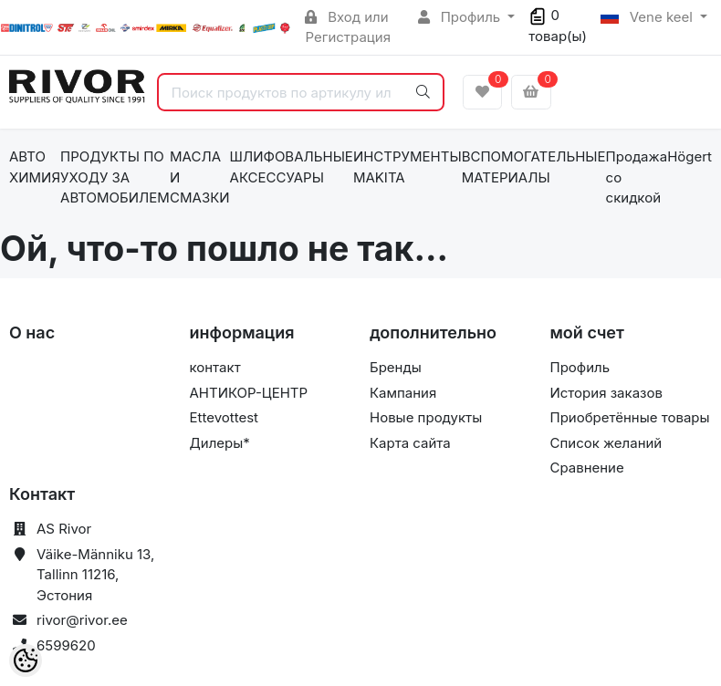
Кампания (403, 392)
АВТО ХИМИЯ (34, 167)
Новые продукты (426, 417)
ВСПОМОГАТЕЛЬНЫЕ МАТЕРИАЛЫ (534, 167)
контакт (215, 367)
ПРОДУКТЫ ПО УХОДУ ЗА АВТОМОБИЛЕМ (115, 177)
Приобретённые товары (630, 417)
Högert (689, 156)
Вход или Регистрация (348, 27)
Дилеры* (220, 443)
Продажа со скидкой (637, 177)
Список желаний (606, 443)
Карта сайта (410, 443)
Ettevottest (224, 417)
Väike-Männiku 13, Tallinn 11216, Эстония (95, 575)
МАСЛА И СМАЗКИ (200, 177)
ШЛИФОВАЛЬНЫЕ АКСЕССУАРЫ (291, 167)
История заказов (606, 392)
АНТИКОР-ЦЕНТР (249, 392)
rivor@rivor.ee (82, 620)
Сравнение (587, 467)
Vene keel (648, 17)
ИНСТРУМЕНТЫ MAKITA (407, 167)
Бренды (396, 367)
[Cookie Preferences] (25, 660)
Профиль (461, 17)
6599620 (66, 645)
